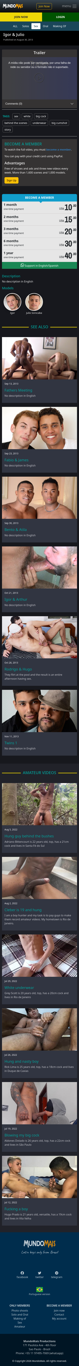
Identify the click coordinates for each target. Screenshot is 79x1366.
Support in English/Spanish (39, 265)
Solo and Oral (19, 1314)
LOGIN (60, 17)
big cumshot (59, 123)
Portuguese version (39, 1294)
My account (59, 1318)
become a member (58, 149)
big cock (41, 116)
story (7, 129)
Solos (25, 26)
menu (69, 6)
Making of (19, 1318)
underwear (39, 123)
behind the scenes (15, 123)
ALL (15, 26)
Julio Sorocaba (34, 312)
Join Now (44, 6)
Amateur (19, 1326)
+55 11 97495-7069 (37, 1353)
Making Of (59, 26)
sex (16, 116)
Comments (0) (13, 103)
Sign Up (11, 180)
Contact (59, 1314)
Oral (45, 26)
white (27, 116)
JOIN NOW (21, 17)
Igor (12, 312)
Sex (36, 26)
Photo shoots (19, 1310)
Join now (59, 1310)
